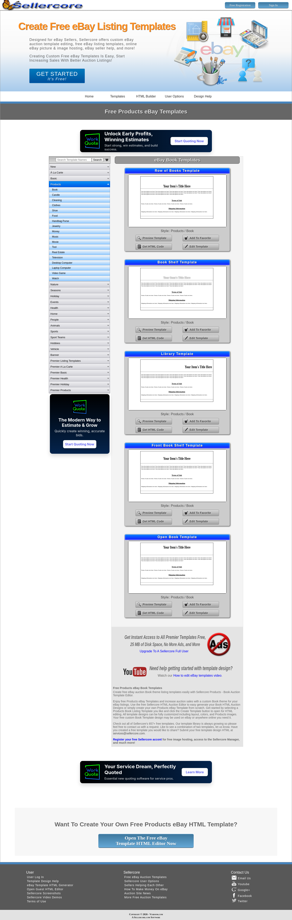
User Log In (35, 877)
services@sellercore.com (129, 733)
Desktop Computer (62, 262)
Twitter (240, 900)
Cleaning (57, 200)
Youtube (241, 883)
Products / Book (182, 231)
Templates (117, 96)
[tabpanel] (79, 234)
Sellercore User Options (141, 881)
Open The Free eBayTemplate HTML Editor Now (146, 840)
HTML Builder (146, 96)
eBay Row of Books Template (177, 200)
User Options (174, 96)
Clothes (56, 205)
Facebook (242, 895)
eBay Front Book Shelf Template (177, 475)
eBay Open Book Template (177, 567)
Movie (55, 242)
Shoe (55, 210)
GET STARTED (57, 76)
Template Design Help (43, 881)
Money (55, 231)
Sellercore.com (142, 917)
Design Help (202, 96)
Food (55, 215)
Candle (56, 195)
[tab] (79, 167)
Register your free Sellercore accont (137, 739)
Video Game (59, 273)
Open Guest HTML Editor (45, 889)
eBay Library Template (177, 384)
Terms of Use (36, 901)
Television (57, 257)
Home (89, 96)
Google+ (241, 889)
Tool (54, 247)
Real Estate (58, 252)
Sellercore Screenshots (44, 893)
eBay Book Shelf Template (177, 292)
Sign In (273, 5)
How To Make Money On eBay (146, 889)
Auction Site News (137, 893)
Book (55, 189)
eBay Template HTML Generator (50, 885)
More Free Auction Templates (145, 897)
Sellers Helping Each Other (144, 885)
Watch (55, 278)
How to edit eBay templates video (197, 675)
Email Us (241, 877)
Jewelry (56, 226)
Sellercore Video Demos (44, 897)
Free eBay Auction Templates (145, 877)
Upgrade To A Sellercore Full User (164, 651)
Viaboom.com (156, 914)
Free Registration (240, 5)
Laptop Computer (61, 267)
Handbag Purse (60, 221)
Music (55, 236)
